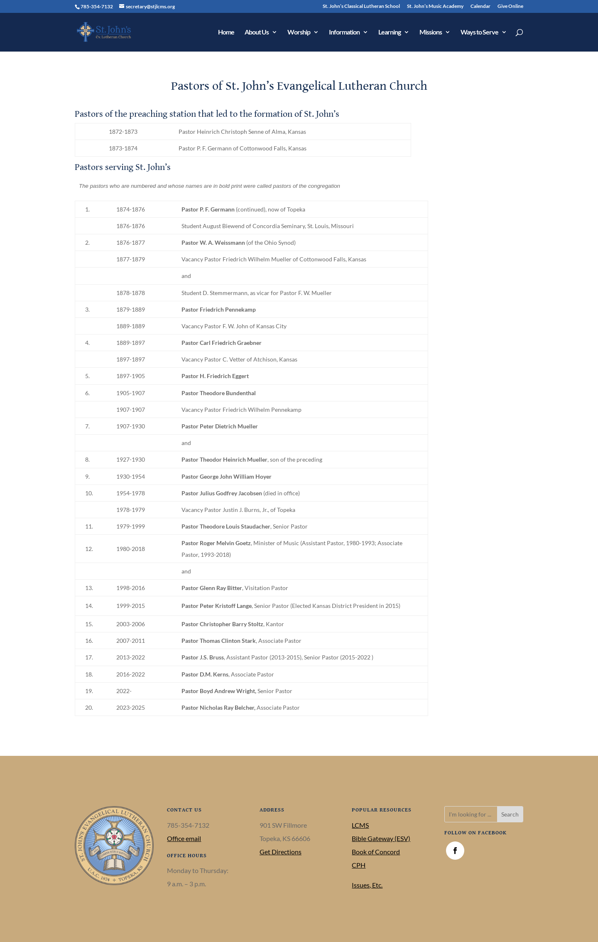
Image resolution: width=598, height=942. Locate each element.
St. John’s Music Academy (435, 6)
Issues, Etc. (367, 885)
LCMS (360, 825)
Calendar (480, 6)
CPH (358, 865)
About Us (257, 32)
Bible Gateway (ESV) (381, 838)
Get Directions (280, 852)
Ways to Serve (479, 32)
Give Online (510, 6)
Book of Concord (376, 852)
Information (344, 32)
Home (226, 32)
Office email (184, 838)
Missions (430, 32)
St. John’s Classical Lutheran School (361, 6)
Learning (389, 32)
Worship (298, 32)
